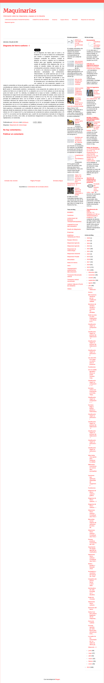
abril (90, 656)
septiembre (92, 280)
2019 (88, 256)
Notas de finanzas (92, 147)
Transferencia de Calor (92, 210)
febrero (91, 661)
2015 (88, 267)
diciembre (92, 272)
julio (90, 285)
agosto (91, 283)
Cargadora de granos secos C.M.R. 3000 (92, 582)
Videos (69, 289)
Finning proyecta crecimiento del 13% (92, 542)
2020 (88, 254)
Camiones (70, 215)
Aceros (90, 292)
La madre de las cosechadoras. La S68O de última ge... (92, 640)
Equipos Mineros (65, 19)
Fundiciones (92, 367)
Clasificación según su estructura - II (92, 352)
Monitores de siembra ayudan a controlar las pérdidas (92, 308)
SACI (69, 265)
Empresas (54, 19)
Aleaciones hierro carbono (91, 603)
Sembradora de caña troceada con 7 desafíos (92, 591)
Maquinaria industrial (73, 253)
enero (90, 664)
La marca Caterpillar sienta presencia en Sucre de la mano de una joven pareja (75, 102)
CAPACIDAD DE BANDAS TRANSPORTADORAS (17, 19)
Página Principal (35, 180)
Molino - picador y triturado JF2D (91, 566)
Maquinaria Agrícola (73, 243)
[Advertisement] (52, 30)
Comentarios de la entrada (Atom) (38, 186)
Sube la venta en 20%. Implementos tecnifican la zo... (92, 318)
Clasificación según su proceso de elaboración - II (92, 335)
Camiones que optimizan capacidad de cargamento (92, 480)
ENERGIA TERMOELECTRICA (73, 236)
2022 (88, 248)
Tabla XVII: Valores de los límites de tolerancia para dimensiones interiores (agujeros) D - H (75, 180)
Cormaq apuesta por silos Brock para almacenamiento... (92, 629)
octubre (91, 277)
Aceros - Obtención (92, 288)
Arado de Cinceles (91, 598)
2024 (88, 243)
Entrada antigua (58, 180)
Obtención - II (92, 647)
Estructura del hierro (92, 608)
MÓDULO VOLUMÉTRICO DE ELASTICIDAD (79, 43)
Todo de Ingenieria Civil (93, 88)
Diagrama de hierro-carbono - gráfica (92, 493)
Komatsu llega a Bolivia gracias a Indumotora (92, 408)
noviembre (92, 275)
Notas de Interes (72, 262)
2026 (88, 238)
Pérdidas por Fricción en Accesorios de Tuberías (79, 140)
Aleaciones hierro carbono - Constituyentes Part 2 (92, 533)
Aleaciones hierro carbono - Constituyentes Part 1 (92, 558)
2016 (88, 264)
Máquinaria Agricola (9, 22)
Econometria (91, 40)
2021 (88, 251)
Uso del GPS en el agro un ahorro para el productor (92, 361)
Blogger (57, 679)
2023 (88, 246)
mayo (90, 653)
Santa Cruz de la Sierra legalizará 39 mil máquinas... (92, 615)
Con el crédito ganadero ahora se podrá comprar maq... (92, 374)
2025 (88, 240)
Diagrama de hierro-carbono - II (92, 499)
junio (90, 650)
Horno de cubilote (91, 622)
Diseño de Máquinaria (74, 229)
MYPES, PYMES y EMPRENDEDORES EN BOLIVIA (93, 119)
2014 (88, 270)
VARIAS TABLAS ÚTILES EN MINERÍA (75, 285)
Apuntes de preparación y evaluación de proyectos (91, 180)
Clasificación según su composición (92, 326)
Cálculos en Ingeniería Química (93, 64)
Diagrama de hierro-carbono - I (92, 505)
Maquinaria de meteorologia (88, 19)
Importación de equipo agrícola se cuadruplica (92, 549)
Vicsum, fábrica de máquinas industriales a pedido (79, 191)
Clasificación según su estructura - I (92, 416)
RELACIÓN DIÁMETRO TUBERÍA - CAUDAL (78, 82)
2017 (88, 262)
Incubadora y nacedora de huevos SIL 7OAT (92, 574)
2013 (88, 667)
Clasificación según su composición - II (92, 383)
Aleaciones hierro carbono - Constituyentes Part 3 (92, 513)
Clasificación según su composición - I (92, 400)
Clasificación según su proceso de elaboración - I (92, 344)
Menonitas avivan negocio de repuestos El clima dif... (92, 523)
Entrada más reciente (11, 180)
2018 (88, 259)
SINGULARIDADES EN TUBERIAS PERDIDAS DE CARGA (79, 91)
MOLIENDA (75, 19)
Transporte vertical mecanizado (73, 280)
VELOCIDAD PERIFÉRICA (79, 62)
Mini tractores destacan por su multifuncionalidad (92, 298)
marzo (91, 658)
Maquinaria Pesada (73, 256)
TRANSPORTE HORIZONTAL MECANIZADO (72, 270)
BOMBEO (70, 212)
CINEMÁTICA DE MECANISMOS (41, 19)
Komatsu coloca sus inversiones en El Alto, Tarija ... (92, 391)
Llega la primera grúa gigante (79, 121)
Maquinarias (19, 10)
